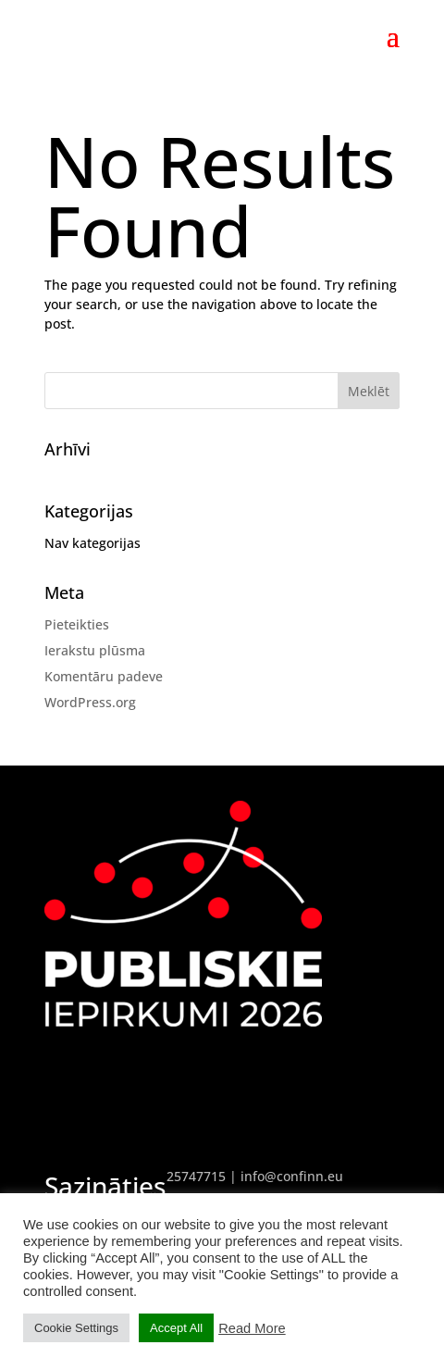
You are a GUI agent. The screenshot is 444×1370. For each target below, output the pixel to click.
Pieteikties (76, 624)
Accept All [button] (176, 1328)
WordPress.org (90, 702)
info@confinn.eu (291, 1176)
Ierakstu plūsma (94, 650)
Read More (252, 1328)
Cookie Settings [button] (76, 1328)
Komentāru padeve (103, 676)
